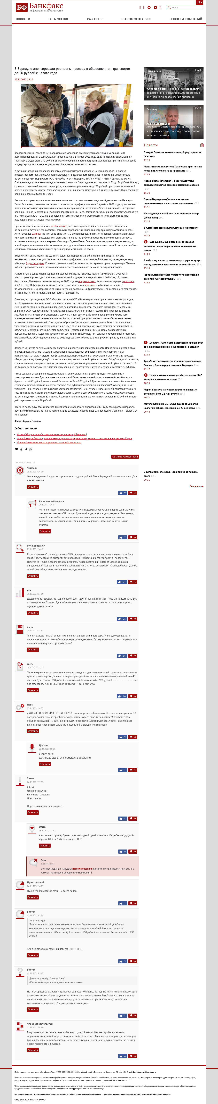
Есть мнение (59, 19)
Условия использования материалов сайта (54, 1094)
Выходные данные (23, 1094)
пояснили (89, 285)
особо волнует (59, 226)
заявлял (36, 233)
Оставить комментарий (125, 456)
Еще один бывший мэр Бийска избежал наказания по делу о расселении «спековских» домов (170, 246)
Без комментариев (136, 19)
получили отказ (87, 281)
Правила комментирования (88, 1094)
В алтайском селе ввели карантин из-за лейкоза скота (49, 442)
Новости (23, 19)
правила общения (82, 868)
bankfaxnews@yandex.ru (144, 1072)
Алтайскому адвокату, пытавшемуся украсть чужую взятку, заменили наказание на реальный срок (74, 438)
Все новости (197, 486)
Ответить (33, 486)
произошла (128, 281)
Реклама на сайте (162, 1094)
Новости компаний (186, 19)
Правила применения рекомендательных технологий (128, 1094)
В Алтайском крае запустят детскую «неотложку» (171, 227)
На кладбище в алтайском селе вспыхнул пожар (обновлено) (52, 434)
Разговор (94, 19)
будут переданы (35, 263)
